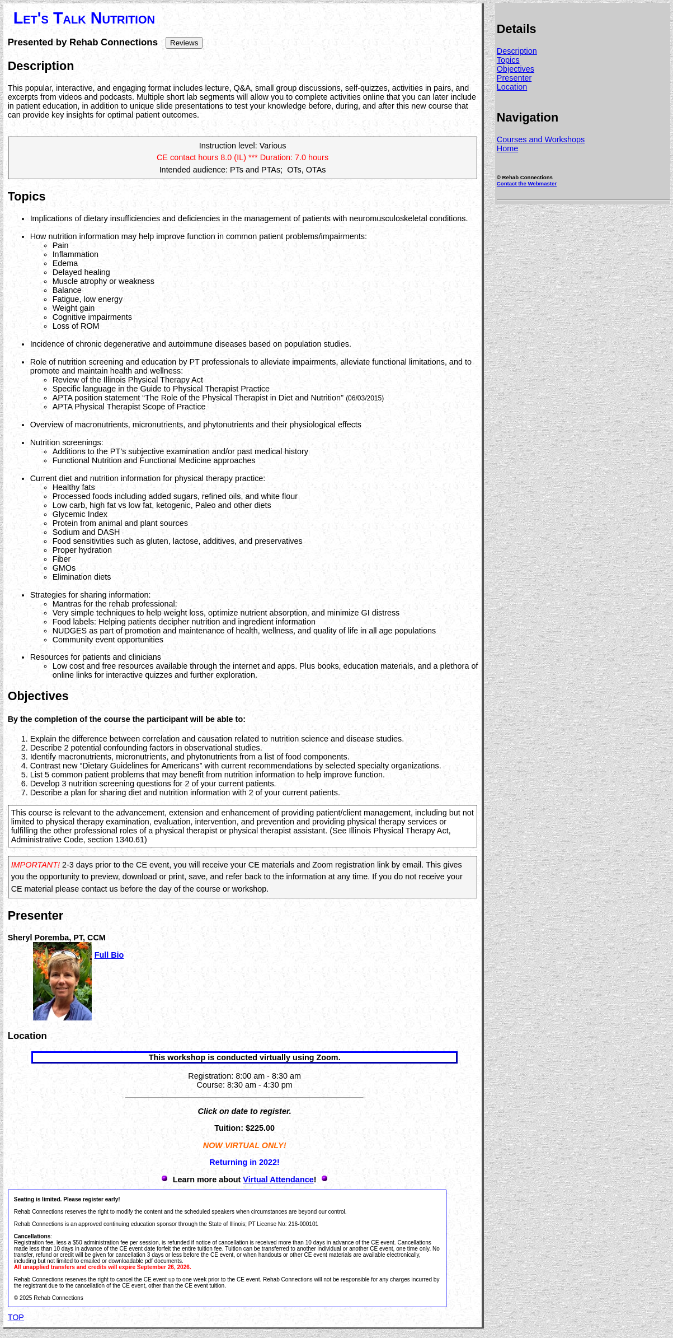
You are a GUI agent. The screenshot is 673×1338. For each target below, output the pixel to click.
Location (512, 86)
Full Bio (109, 954)
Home (507, 148)
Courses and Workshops (541, 139)
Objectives (515, 68)
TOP (16, 1317)
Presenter (514, 77)
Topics (508, 59)
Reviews (184, 43)
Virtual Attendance (278, 1179)
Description (517, 50)
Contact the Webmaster (527, 183)
